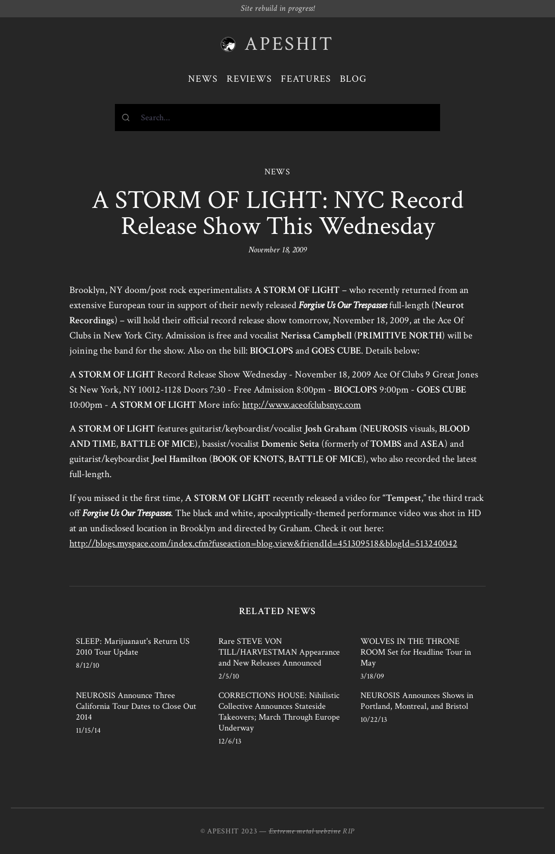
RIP (348, 831)
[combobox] (277, 117)
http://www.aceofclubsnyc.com (301, 405)
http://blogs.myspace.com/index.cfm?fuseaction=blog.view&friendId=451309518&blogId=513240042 (263, 543)
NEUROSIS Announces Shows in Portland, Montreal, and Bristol (416, 701)
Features (306, 79)
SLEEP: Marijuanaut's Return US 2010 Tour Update (133, 647)
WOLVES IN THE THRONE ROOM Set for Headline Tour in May (415, 652)
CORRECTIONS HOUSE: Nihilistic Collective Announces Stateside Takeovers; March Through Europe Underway (279, 712)
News (203, 79)
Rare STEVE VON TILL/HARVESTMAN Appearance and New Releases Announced (279, 652)
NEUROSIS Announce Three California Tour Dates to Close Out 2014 (136, 706)
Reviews (249, 79)
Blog (353, 79)
